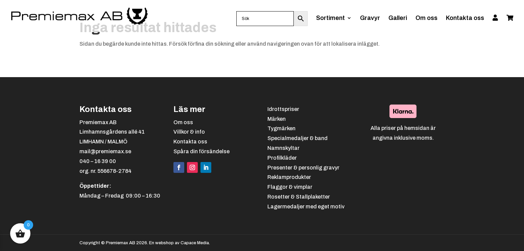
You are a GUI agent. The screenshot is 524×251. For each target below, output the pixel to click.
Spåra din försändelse (201, 151)
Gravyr (370, 18)
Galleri (397, 18)
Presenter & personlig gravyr (303, 167)
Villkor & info (189, 132)
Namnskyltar (283, 148)
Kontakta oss (465, 18)
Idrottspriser (283, 109)
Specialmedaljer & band (297, 138)
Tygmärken (281, 128)
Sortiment (330, 18)
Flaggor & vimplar (289, 187)
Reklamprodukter (289, 177)
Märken (276, 119)
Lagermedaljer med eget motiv (305, 206)
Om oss (426, 18)
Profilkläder (282, 158)
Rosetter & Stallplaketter (298, 197)
